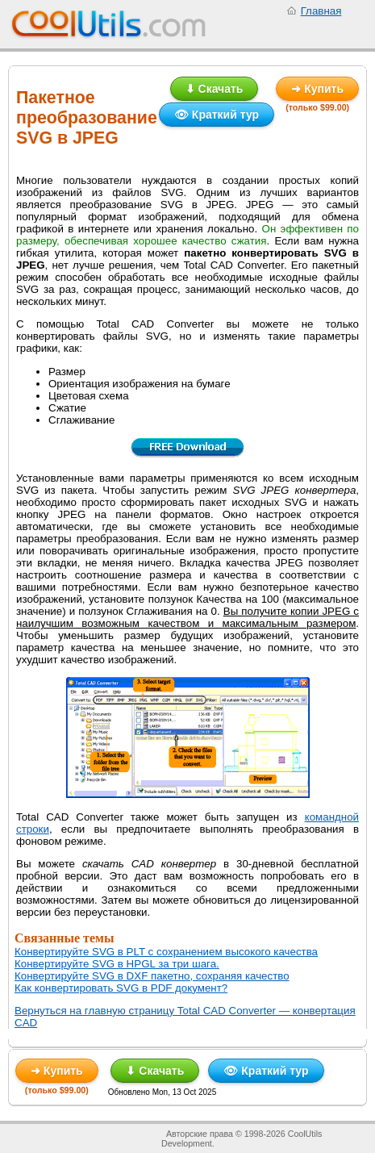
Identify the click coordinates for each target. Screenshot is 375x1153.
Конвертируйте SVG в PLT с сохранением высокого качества (166, 952)
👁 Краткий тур (216, 114)
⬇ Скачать (214, 88)
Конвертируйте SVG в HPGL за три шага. (117, 964)
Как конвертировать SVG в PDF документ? (121, 988)
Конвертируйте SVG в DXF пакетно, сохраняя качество (152, 976)
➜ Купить (317, 88)
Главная (321, 11)
